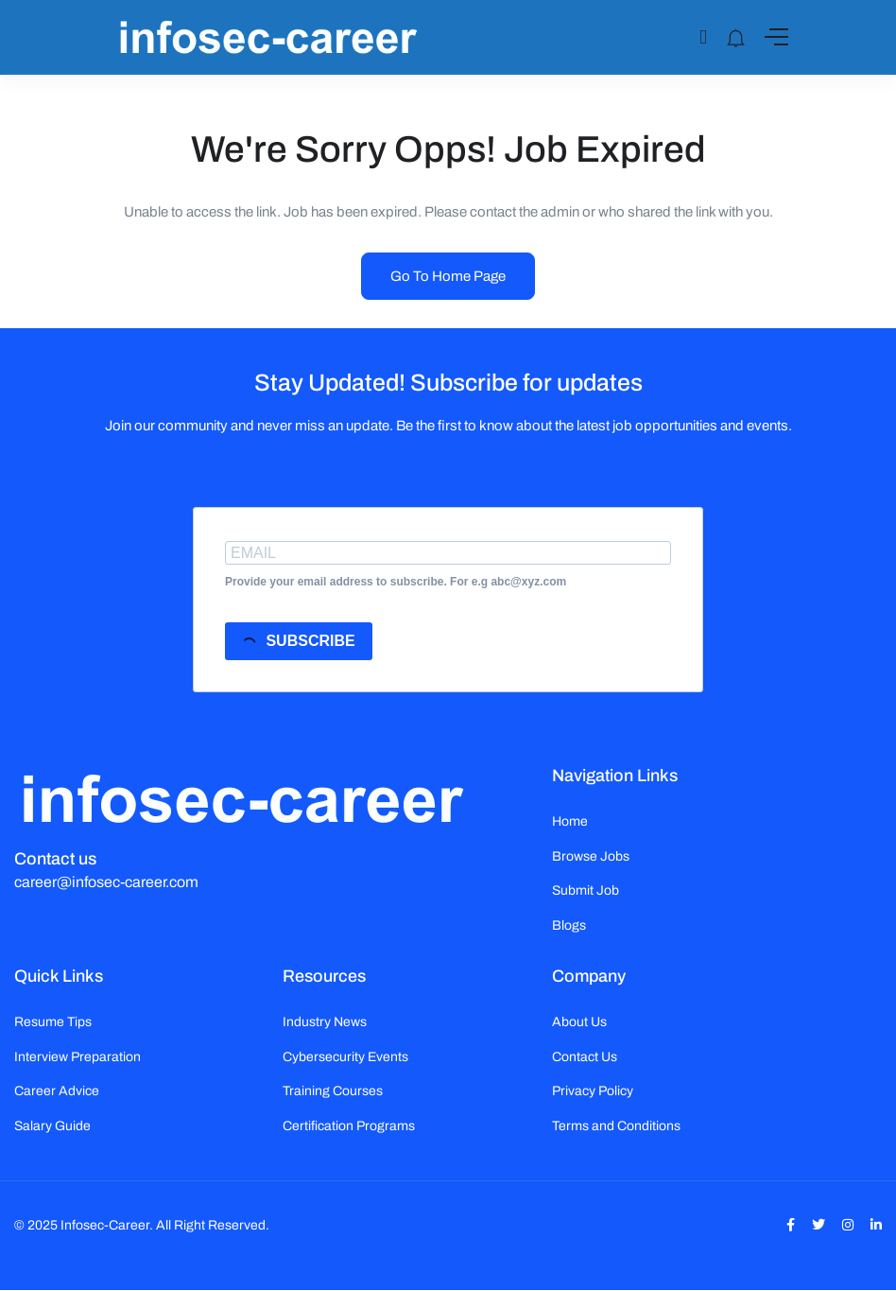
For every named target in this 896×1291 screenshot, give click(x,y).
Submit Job (585, 890)
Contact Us (584, 1057)
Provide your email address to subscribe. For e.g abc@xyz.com (395, 581)
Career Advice (56, 1091)
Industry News (325, 1022)
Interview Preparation (77, 1057)
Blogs (569, 925)
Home (570, 821)
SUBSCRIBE (298, 643)
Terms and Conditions (616, 1126)
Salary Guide (52, 1126)
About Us (579, 1022)
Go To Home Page (448, 276)
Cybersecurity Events (345, 1057)
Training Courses (333, 1091)
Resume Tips (53, 1022)
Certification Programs (349, 1126)
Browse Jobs (590, 856)
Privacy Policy (592, 1091)
